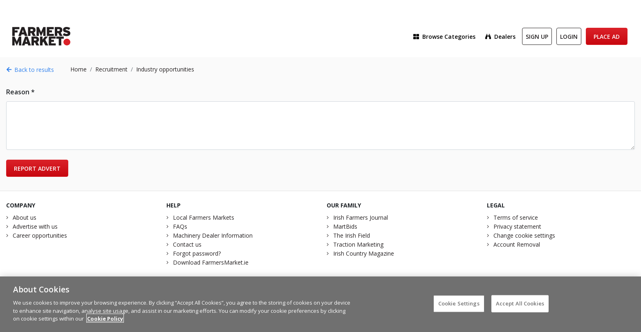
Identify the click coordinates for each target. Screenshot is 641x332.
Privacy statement (517, 226)
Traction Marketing (358, 244)
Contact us (187, 244)
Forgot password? (197, 253)
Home (78, 69)
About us (24, 217)
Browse (444, 36)
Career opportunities (40, 235)
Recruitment (111, 69)
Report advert (37, 168)
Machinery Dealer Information (213, 235)
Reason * (20, 91)
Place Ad (607, 36)
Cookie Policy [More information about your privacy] (105, 322)
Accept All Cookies (520, 307)
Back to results (30, 69)
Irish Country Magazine (363, 253)
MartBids (345, 226)
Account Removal (516, 244)
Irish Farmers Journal (360, 217)
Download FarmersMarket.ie (211, 262)
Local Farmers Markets (203, 217)
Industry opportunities (165, 69)
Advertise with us (35, 226)
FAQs (180, 226)
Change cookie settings (524, 235)
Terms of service (515, 217)
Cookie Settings (459, 307)
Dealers (500, 36)
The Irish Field (351, 235)
